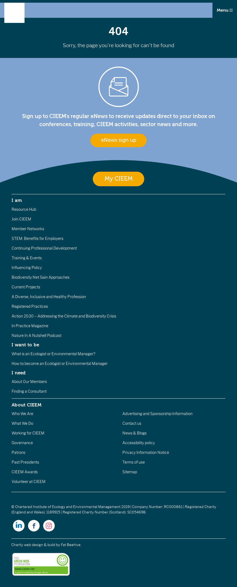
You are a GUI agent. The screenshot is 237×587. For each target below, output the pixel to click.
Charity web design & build (33, 545)
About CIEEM (27, 405)
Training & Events (27, 257)
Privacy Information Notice (145, 452)
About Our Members (29, 381)
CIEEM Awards (25, 471)
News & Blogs (134, 433)
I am (17, 200)
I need (19, 372)
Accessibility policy (138, 442)
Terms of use (133, 462)
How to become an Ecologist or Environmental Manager (60, 363)
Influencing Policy (27, 267)
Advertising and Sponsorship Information (157, 413)
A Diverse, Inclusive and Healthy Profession (49, 296)
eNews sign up (118, 140)
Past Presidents (25, 462)
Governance (22, 442)
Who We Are (22, 413)
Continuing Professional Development (44, 248)
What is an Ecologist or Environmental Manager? (53, 353)
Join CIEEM (21, 219)
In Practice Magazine (30, 325)
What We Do (22, 423)
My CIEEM (119, 178)
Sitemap (129, 471)
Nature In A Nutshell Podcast (36, 335)
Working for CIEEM (28, 433)
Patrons (18, 452)
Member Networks (28, 228)
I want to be (25, 344)
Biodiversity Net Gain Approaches (41, 277)
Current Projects (26, 287)
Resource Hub (24, 209)
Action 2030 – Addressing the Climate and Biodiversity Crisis (64, 316)
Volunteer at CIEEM (29, 481)
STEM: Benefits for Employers (37, 238)
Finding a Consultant (29, 391)
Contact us (131, 423)
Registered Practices (30, 306)
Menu (225, 10)
